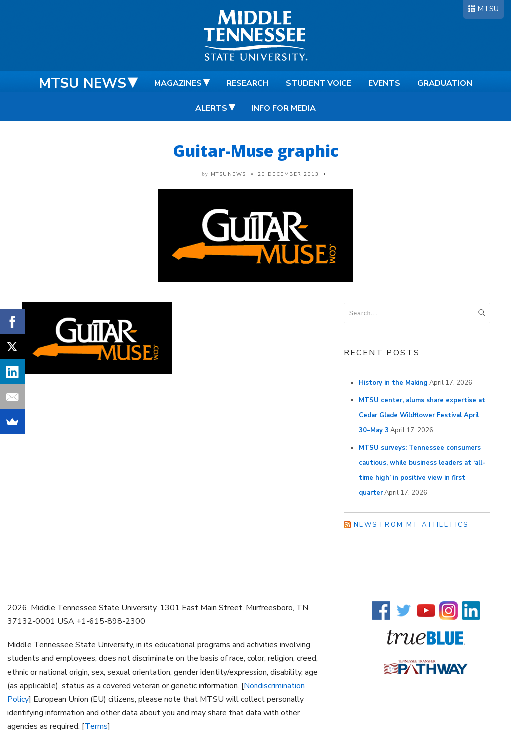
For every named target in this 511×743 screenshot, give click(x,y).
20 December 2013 (288, 174)
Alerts (211, 108)
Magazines (178, 83)
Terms (96, 726)
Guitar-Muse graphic (256, 150)
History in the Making (393, 382)
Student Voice (318, 83)
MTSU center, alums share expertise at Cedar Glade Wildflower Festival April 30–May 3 (422, 415)
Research (247, 83)
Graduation (444, 83)
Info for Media (284, 108)
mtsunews (228, 174)
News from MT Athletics (411, 524)
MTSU (488, 9)
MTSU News (82, 83)
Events (384, 83)
